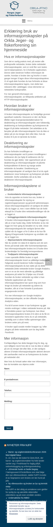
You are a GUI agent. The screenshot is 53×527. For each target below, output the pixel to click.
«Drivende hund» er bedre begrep (23, 469)
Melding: (8, 401)
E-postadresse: (11, 379)
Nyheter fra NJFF (19, 445)
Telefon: (8, 390)
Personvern (13, 514)
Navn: (7, 368)
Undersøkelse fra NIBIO (18, 498)
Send (8, 428)
